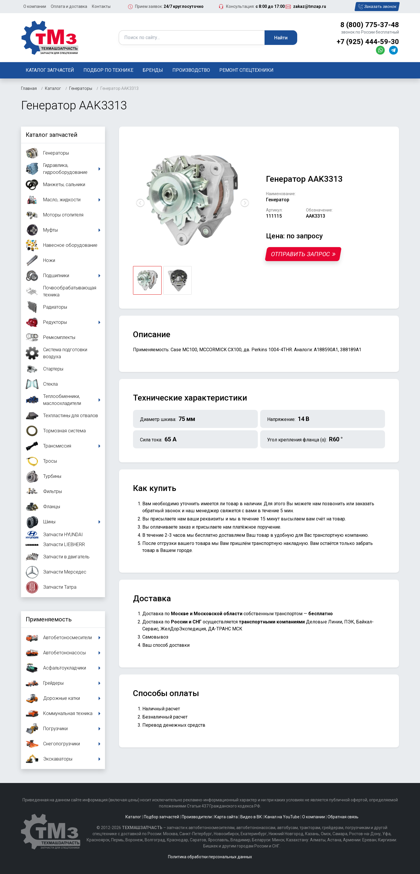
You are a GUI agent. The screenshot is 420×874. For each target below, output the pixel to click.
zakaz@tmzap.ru (309, 6)
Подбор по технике (108, 70)
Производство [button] (191, 70)
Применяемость (49, 619)
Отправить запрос (303, 254)
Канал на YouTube (282, 816)
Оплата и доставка (69, 6)
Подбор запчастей (161, 816)
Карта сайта (226, 816)
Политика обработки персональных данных (210, 856)
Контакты (101, 6)
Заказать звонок (377, 6)
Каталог (133, 816)
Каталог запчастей (50, 70)
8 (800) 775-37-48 (369, 25)
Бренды (153, 70)
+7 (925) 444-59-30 (368, 42)
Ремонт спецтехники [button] (246, 70)
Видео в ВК (251, 816)
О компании (34, 6)
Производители (197, 816)
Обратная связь (343, 816)
